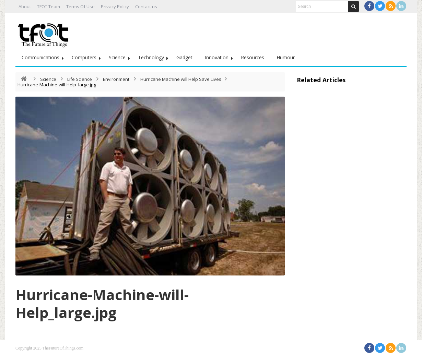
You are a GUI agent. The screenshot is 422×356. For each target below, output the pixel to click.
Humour (286, 57)
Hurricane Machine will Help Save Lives (180, 79)
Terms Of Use (80, 6)
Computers (84, 57)
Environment (116, 79)
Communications (40, 57)
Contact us (146, 6)
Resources (252, 57)
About (25, 6)
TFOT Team (48, 6)
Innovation (216, 57)
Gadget (184, 57)
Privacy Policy (115, 6)
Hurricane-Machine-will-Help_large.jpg (102, 303)
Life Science (79, 79)
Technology (151, 57)
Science (117, 57)
